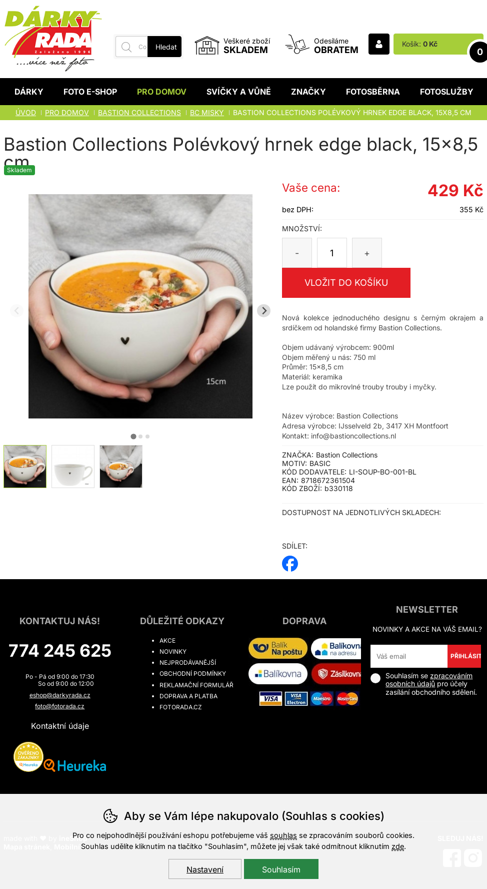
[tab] (133, 436)
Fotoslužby (447, 92)
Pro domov (161, 92)
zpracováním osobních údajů (429, 679)
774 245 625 (60, 650)
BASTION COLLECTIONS (139, 112)
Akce (168, 640)
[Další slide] (263, 310)
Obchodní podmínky (193, 673)
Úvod (26, 112)
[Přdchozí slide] (17, 310)
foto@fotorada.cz (59, 706)
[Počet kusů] (332, 253)
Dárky (29, 92)
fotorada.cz (181, 707)
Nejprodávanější (188, 662)
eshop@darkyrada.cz (60, 695)
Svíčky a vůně (238, 92)
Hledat (166, 47)
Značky (308, 92)
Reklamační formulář (197, 685)
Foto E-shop (90, 92)
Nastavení (205, 869)
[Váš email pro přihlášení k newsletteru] (408, 656)
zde (398, 846)
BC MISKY (207, 112)
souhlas (283, 835)
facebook (290, 560)
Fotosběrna (373, 92)
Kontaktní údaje (60, 726)
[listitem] (25, 466)
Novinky (173, 651)
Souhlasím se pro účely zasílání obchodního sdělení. (423, 684)
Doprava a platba (189, 696)
